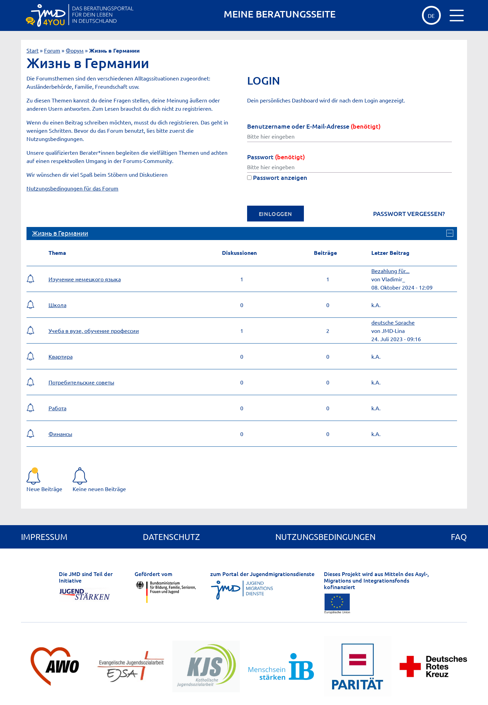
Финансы (60, 433)
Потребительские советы (81, 382)
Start (32, 50)
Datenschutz (171, 537)
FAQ (459, 537)
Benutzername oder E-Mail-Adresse (314, 126)
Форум (75, 50)
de (431, 15)
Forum (52, 50)
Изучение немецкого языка (85, 278)
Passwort (276, 157)
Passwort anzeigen (277, 177)
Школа (57, 304)
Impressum (44, 537)
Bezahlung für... (390, 270)
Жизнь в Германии (60, 233)
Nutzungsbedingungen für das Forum (72, 188)
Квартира (61, 356)
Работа (57, 407)
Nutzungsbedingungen (325, 537)
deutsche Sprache (393, 322)
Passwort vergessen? (409, 214)
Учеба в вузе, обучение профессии (94, 330)
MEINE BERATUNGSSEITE (280, 14)
